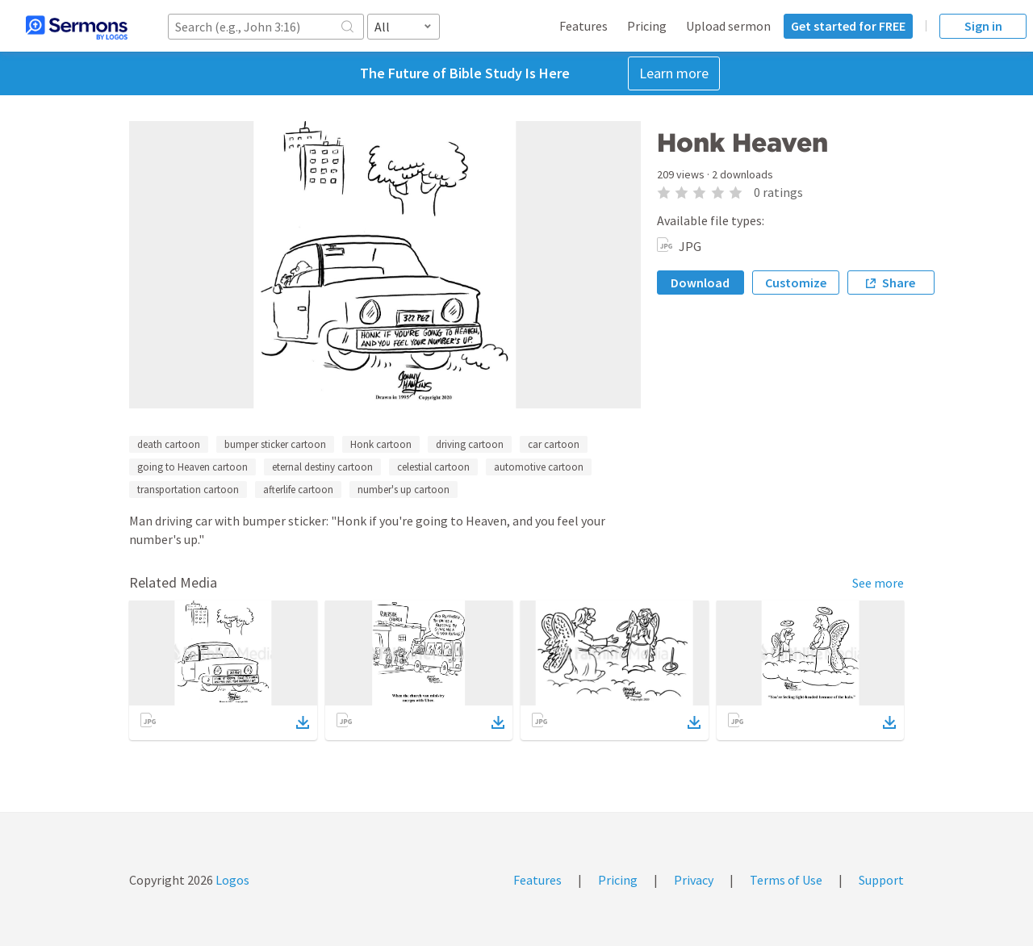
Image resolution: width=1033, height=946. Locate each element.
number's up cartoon (404, 489)
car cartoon (553, 444)
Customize (795, 282)
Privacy (693, 880)
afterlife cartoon (298, 489)
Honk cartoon (381, 444)
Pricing (647, 26)
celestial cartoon (433, 467)
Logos (231, 880)
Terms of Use (786, 880)
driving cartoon (470, 444)
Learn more (674, 73)
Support (881, 880)
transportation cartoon (188, 489)
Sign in (983, 26)
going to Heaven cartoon (192, 467)
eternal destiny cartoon (322, 467)
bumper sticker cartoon (275, 444)
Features (583, 26)
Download (700, 282)
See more (878, 583)
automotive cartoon (538, 467)
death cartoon (168, 444)
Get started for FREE (848, 26)
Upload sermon (728, 26)
